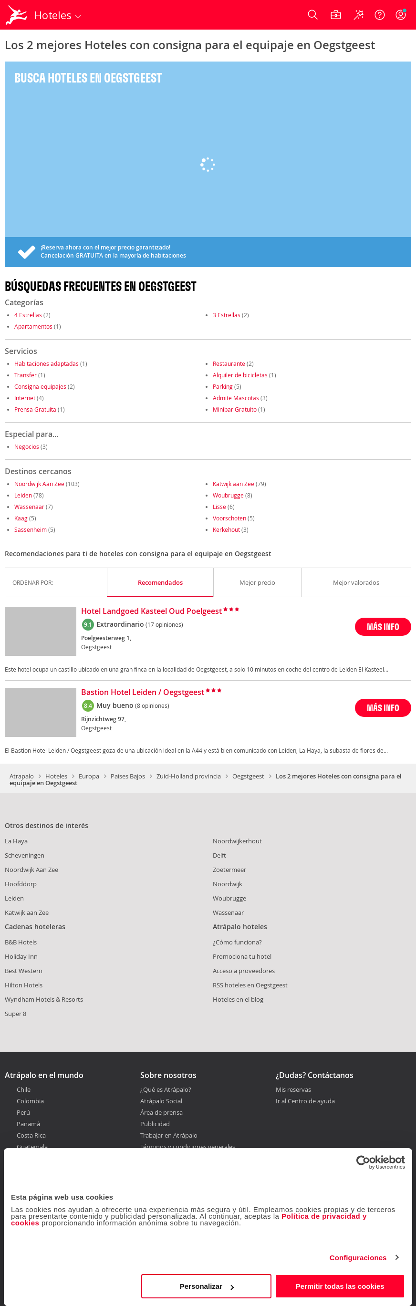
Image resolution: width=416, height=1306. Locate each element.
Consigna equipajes (40, 386)
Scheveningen (24, 855)
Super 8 (15, 1013)
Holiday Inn (21, 956)
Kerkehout (226, 529)
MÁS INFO (383, 626)
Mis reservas (293, 1090)
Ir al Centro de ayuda (305, 1101)
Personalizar (207, 1286)
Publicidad (155, 1123)
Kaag (21, 518)
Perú (23, 1112)
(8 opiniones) (152, 705)
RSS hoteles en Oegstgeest (250, 985)
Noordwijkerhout (237, 841)
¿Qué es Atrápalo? (165, 1089)
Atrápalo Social (161, 1101)
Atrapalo (22, 776)
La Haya (16, 841)
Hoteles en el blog (238, 999)
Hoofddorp (21, 884)
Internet (24, 398)
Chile (24, 1089)
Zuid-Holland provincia (188, 776)
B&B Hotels (21, 942)
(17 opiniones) (164, 624)
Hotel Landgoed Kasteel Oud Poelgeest (151, 611)
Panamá (28, 1123)
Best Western (23, 970)
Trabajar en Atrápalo (169, 1135)
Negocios (26, 446)
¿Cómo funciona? (237, 942)
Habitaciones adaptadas (46, 363)
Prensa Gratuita (35, 409)
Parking (223, 386)
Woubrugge (228, 495)
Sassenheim (30, 529)
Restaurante (229, 363)
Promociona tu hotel (242, 956)
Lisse (219, 506)
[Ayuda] (379, 15)
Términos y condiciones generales (187, 1146)
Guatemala (32, 1146)
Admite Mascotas (236, 398)
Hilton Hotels (23, 985)
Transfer (25, 375)
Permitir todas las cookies (340, 1286)
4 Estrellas (28, 315)
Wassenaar (29, 506)
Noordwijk (227, 884)
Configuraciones (358, 1258)
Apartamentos (33, 326)
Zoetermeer (229, 869)
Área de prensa (161, 1112)
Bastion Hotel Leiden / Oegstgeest (142, 692)
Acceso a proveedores (244, 970)
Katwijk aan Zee (233, 483)
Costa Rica (31, 1135)
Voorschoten (229, 518)
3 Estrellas (226, 315)
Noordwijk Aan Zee (39, 483)
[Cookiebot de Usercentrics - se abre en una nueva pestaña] (363, 1162)
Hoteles (56, 776)
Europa (89, 776)
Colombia (30, 1101)
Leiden (23, 495)
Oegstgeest (248, 776)
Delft (219, 855)
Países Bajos (128, 776)
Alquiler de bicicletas (240, 375)
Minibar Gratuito (235, 409)
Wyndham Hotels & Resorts (44, 999)
